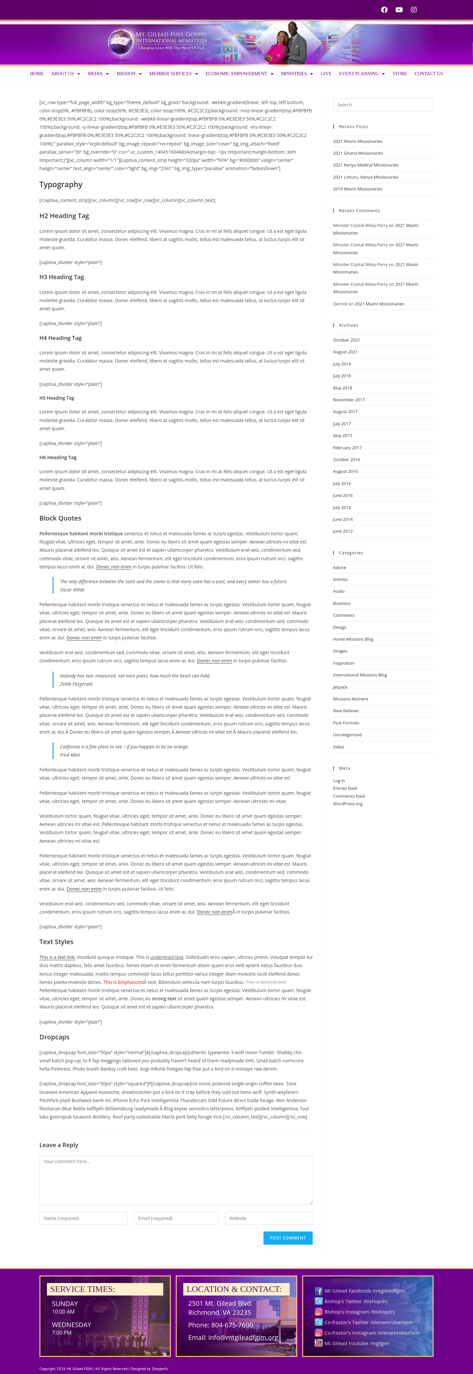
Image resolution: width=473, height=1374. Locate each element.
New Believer (346, 711)
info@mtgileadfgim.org (243, 1337)
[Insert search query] (383, 104)
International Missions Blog (360, 675)
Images (340, 651)
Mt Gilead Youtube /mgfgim (357, 1343)
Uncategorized (347, 735)
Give (326, 73)
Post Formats (346, 723)
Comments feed (349, 796)
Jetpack (340, 687)
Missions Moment (350, 699)
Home (36, 73)
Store (400, 73)
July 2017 (342, 424)
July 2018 (342, 376)
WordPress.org (348, 804)
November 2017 (349, 400)
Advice (339, 567)
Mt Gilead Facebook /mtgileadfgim (365, 1290)
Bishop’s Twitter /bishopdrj (356, 1301)
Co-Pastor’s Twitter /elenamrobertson (369, 1322)
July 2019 (342, 364)
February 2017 (347, 448)
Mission (129, 73)
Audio (339, 591)
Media (98, 73)
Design (340, 627)
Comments (344, 615)
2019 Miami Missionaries (357, 189)
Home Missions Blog (353, 639)
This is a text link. (57, 957)
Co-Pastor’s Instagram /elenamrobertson (372, 1332)
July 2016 (342, 483)
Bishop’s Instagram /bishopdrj (360, 1311)
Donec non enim (114, 567)
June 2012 (343, 531)
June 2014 (343, 519)
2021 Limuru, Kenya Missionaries (365, 177)
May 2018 (342, 388)
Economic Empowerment (240, 73)
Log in (339, 781)
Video (338, 747)
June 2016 (343, 495)
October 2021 (346, 340)
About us (65, 73)
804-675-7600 (232, 1324)
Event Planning (362, 73)
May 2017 (342, 435)
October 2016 (346, 459)
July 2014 (342, 507)
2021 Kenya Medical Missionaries (366, 165)
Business (342, 603)
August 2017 (345, 411)
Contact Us (429, 73)
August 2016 (345, 471)
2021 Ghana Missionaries (358, 153)
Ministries (297, 73)
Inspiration (343, 663)
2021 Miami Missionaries (357, 141)
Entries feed (345, 788)
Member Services (173, 73)
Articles (340, 579)
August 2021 (345, 352)
